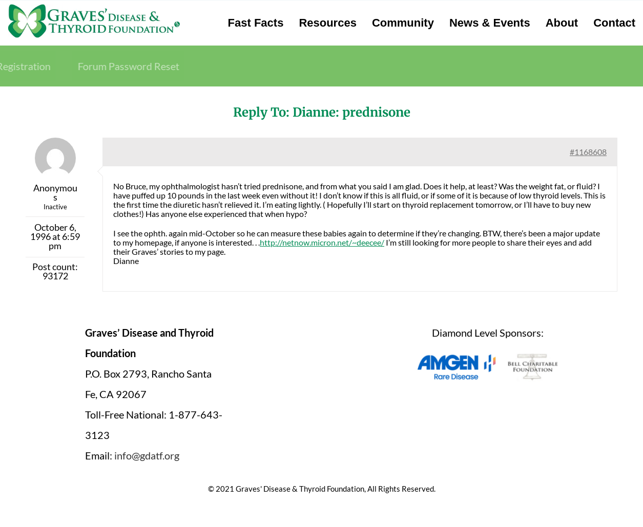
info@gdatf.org (146, 455)
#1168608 (588, 152)
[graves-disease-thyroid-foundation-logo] (94, 8)
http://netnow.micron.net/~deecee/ (322, 242)
